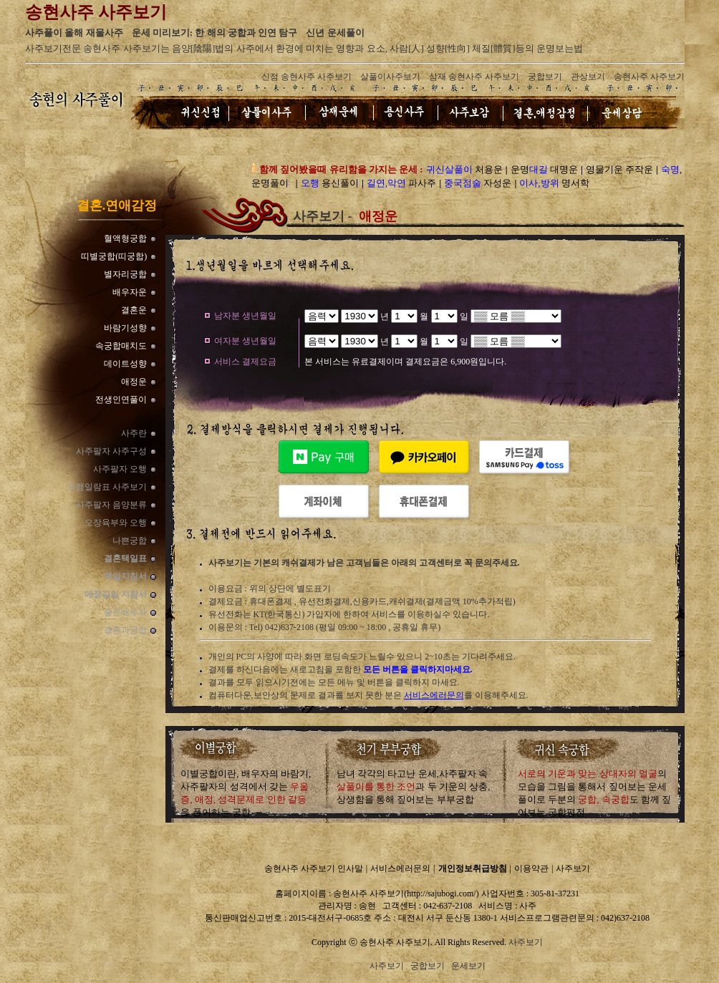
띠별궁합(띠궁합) (114, 256)
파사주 (402, 183)
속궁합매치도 (121, 346)
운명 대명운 (544, 169)
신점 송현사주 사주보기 (306, 77)
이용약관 (531, 868)
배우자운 (129, 292)
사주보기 (573, 868)
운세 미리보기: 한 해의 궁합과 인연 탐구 (215, 32)
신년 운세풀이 (335, 32)
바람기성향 (125, 328)
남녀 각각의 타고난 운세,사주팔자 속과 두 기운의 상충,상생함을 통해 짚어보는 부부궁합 (414, 786)
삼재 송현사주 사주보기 (474, 77)
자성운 (477, 183)
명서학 (554, 183)
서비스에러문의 (434, 695)
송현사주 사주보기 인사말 (313, 868)
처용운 (464, 169)
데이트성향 (125, 364)
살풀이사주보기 (390, 77)
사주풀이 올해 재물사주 (74, 32)
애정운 (134, 382)
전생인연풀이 (121, 399)
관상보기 (588, 77)
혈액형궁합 (125, 238)
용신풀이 (330, 183)
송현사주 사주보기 (649, 77)
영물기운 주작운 (619, 169)
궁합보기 (545, 77)
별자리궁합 (125, 274)
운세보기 (468, 966)
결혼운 (134, 310)
